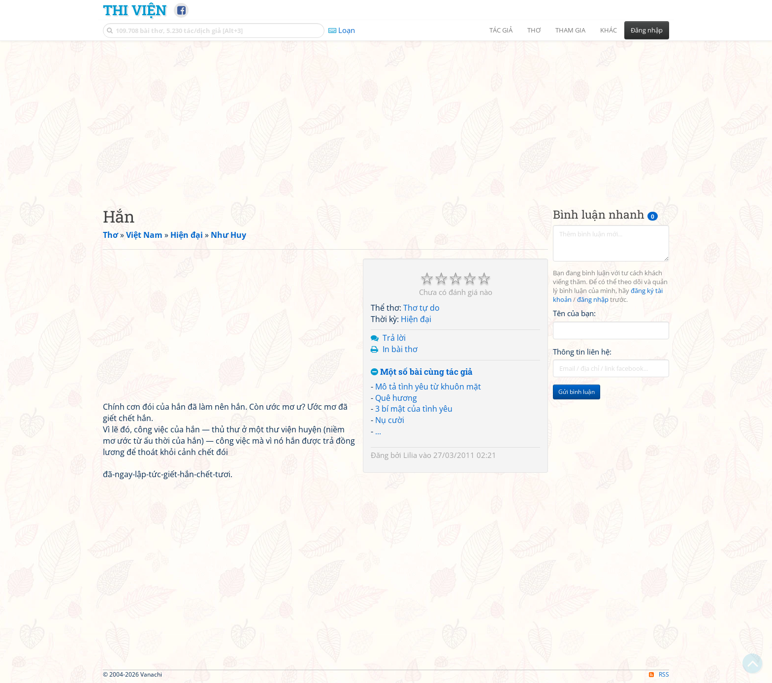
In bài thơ (400, 349)
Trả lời (394, 337)
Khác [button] (608, 30)
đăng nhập (593, 299)
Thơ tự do (421, 307)
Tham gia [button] (570, 30)
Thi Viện (134, 9)
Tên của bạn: (574, 313)
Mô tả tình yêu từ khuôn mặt (428, 386)
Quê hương (396, 397)
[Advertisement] (386, 116)
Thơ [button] (534, 30)
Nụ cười (389, 420)
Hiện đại (416, 319)
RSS (659, 674)
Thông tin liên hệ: (582, 352)
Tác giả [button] (501, 30)
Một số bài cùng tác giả (422, 372)
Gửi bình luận (576, 392)
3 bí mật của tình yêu (413, 408)
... (378, 431)
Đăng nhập (647, 30)
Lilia (410, 455)
